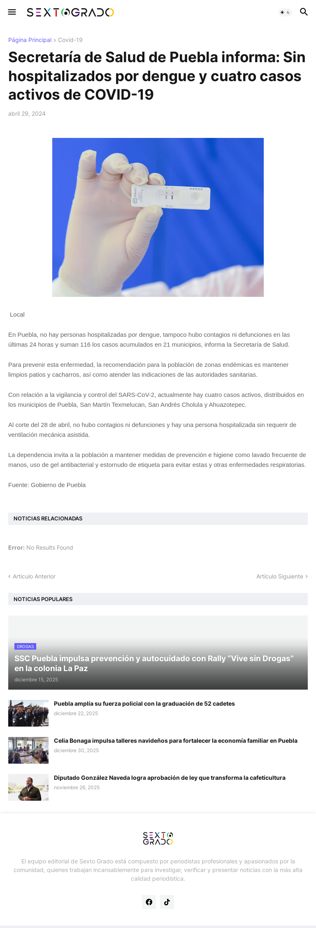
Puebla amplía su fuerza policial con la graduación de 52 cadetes (144, 703)
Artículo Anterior (34, 576)
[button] (11, 12)
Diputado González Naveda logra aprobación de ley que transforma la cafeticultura (170, 777)
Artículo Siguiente (279, 576)
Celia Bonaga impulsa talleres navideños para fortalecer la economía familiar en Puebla (175, 740)
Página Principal (29, 40)
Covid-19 (70, 40)
